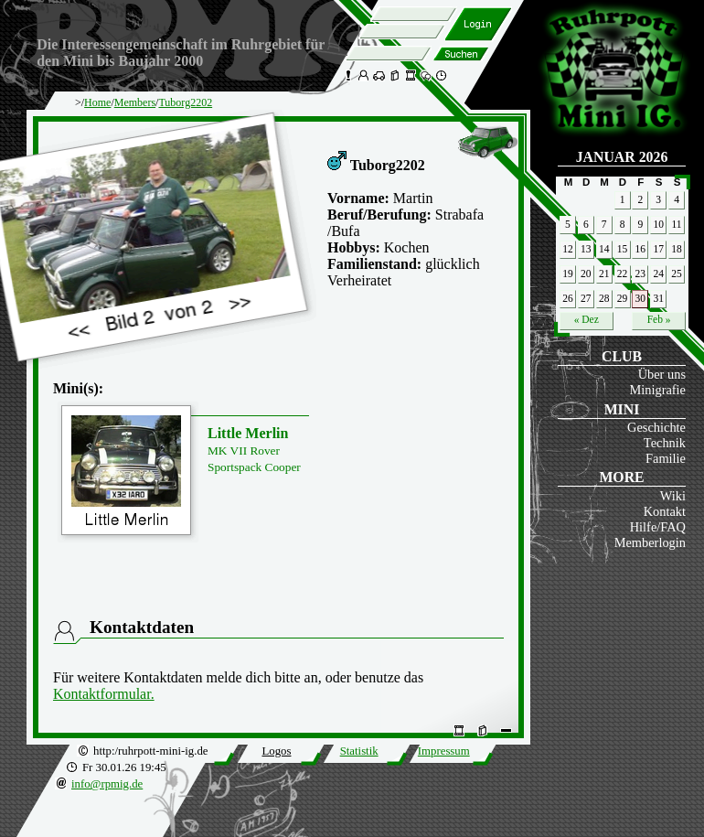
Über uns (662, 374)
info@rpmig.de (107, 784)
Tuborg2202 (185, 102)
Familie (665, 458)
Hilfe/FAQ (658, 527)
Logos (276, 751)
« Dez (586, 319)
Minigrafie (657, 389)
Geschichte (656, 427)
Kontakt (665, 511)
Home (97, 102)
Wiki (673, 495)
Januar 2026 (622, 157)
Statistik (359, 751)
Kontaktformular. (104, 694)
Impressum (444, 751)
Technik (665, 442)
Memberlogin (650, 542)
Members (134, 102)
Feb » (659, 319)
